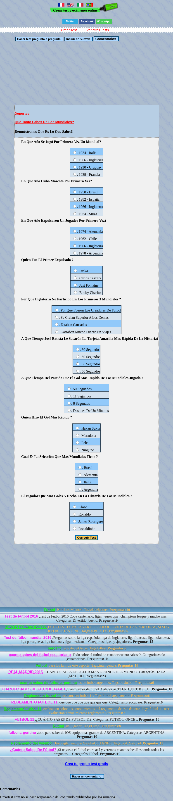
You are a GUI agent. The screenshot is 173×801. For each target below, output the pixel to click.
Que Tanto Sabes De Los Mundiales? (44, 122)
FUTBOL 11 (24, 719)
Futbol (49, 610)
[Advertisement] (66, 73)
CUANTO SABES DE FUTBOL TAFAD (33, 689)
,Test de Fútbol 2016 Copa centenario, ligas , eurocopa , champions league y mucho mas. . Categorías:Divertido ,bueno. (87, 618)
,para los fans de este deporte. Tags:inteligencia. (87, 665)
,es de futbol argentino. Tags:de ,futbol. (87, 683)
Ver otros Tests (97, 30)
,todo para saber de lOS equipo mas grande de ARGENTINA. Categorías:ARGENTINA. (86, 735)
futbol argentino (22, 732)
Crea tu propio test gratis (86, 764)
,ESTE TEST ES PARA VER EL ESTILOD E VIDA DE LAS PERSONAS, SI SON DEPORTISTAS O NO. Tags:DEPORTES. (87, 629)
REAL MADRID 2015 (25, 672)
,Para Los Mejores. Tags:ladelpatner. (87, 610)
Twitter (70, 21)
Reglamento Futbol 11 (22, 709)
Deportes (22, 113)
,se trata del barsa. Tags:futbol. (87, 648)
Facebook (87, 21)
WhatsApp (103, 21)
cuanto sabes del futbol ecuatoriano (40, 655)
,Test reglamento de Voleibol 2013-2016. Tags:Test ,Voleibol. (87, 743)
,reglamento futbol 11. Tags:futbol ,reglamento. (87, 696)
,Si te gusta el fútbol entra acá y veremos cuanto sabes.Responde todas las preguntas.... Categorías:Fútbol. (87, 752)
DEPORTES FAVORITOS (26, 627)
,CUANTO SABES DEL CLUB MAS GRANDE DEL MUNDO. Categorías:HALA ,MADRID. (87, 674)
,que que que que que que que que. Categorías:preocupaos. (87, 702)
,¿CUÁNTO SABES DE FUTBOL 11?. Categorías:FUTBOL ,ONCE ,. (87, 719)
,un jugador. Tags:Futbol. (87, 726)
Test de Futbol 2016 (21, 616)
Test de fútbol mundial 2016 (28, 637)
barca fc (55, 648)
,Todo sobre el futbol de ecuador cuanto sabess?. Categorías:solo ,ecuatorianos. (87, 657)
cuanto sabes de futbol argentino (48, 683)
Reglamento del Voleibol (32, 743)
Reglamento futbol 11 (42, 696)
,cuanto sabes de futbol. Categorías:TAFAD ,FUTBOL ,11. (87, 689)
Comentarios (105, 39)
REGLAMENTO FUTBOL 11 (34, 702)
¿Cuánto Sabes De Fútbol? (33, 750)
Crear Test (69, 30)
